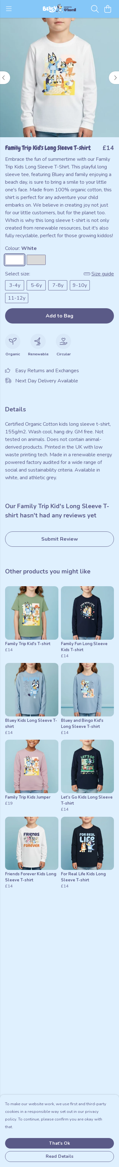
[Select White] (14, 260)
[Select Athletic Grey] (36, 260)
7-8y (57, 285)
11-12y (16, 298)
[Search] (95, 9)
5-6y (36, 285)
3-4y (14, 285)
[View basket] (107, 9)
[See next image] (114, 77)
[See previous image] (5, 77)
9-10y (80, 285)
